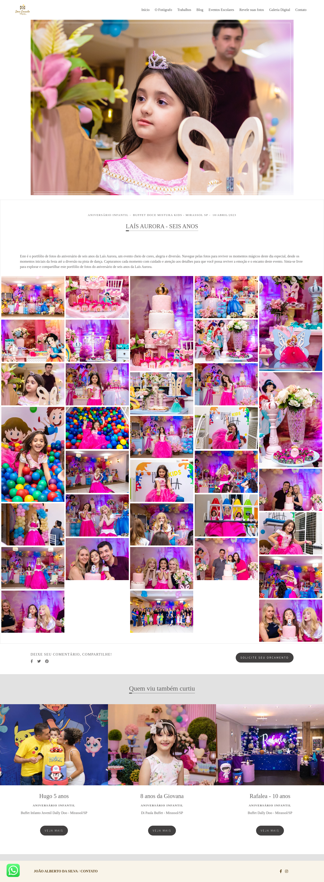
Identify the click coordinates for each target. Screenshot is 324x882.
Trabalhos (184, 10)
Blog (200, 10)
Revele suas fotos (251, 10)
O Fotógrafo (163, 10)
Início (145, 10)
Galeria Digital (279, 10)
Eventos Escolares (221, 10)
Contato (300, 10)
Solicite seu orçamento (264, 657)
